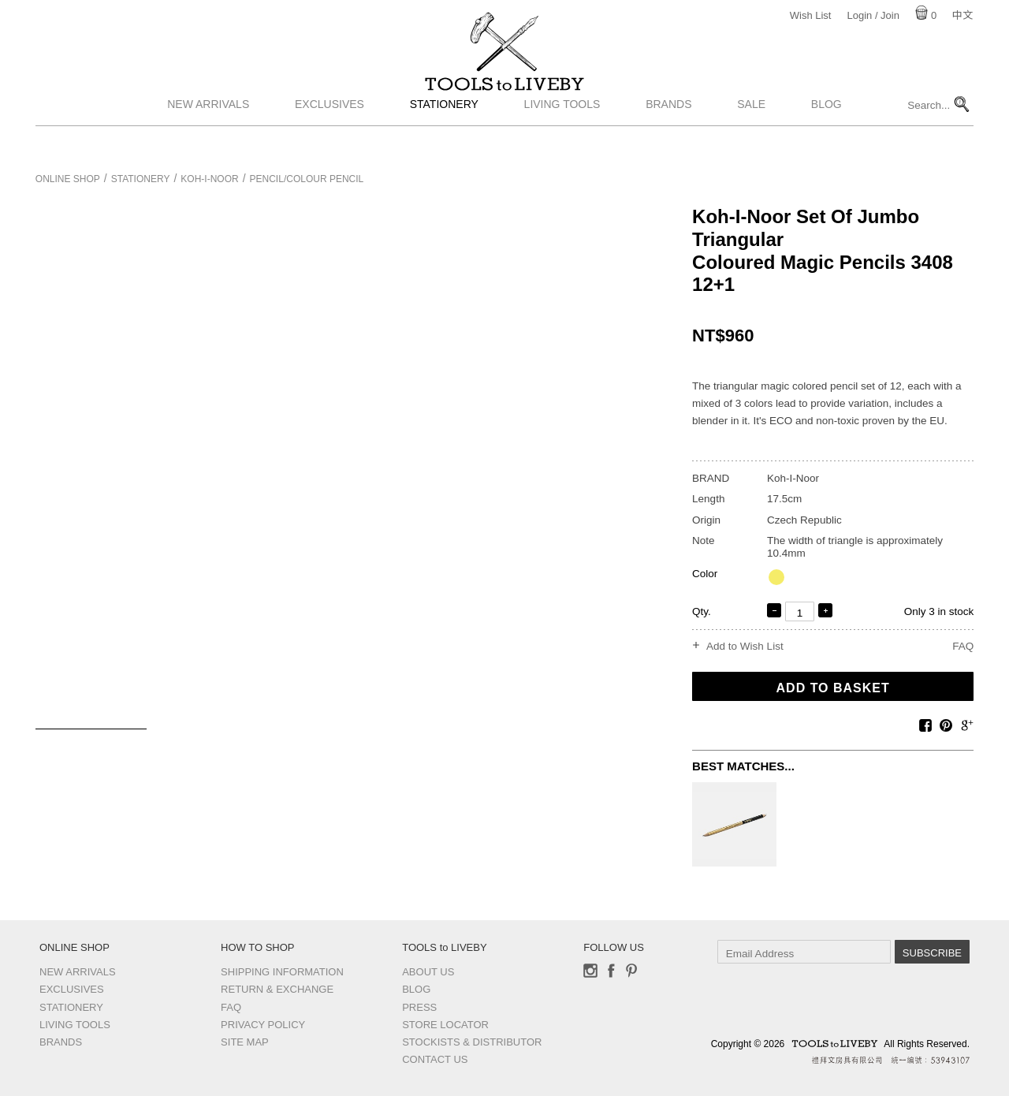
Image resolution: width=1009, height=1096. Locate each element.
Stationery (444, 136)
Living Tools (562, 136)
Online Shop (67, 179)
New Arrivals (208, 136)
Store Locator (445, 1025)
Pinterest (631, 971)
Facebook (611, 971)
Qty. (701, 611)
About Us (428, 972)
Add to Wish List (745, 646)
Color (704, 574)
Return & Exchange (277, 989)
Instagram (590, 971)
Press (419, 1007)
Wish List (811, 15)
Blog (826, 136)
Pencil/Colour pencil (307, 179)
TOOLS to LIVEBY (504, 100)
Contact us (434, 1059)
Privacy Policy (263, 1025)
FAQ (963, 646)
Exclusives (329, 136)
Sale (751, 136)
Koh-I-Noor (209, 179)
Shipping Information (282, 972)
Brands (668, 136)
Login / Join (873, 15)
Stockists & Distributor (472, 1042)
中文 (962, 15)
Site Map (245, 1042)
